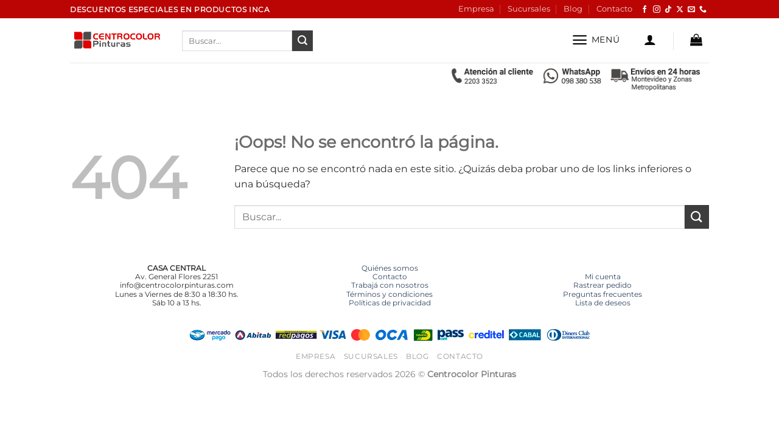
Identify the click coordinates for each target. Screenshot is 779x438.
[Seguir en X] (679, 9)
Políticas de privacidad (390, 302)
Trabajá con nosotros (389, 285)
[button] (595, 40)
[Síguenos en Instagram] (656, 9)
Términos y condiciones (389, 294)
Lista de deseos (603, 302)
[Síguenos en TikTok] (668, 9)
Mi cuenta (603, 276)
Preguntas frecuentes (602, 294)
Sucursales (529, 8)
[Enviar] (302, 40)
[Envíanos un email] (691, 9)
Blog (573, 8)
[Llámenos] (703, 9)
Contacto (614, 8)
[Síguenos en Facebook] (644, 9)
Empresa (476, 8)
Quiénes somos (390, 268)
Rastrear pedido (602, 285)
